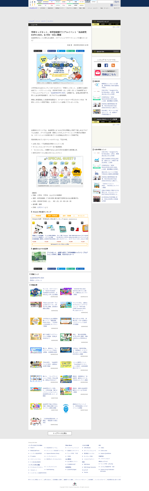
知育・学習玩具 (52, 215)
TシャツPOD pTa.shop (107, 464)
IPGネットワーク (103, 461)
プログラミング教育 (71, 8)
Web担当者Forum (34, 450)
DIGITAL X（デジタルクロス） (54, 459)
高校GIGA (50, 8)
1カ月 (117, 24)
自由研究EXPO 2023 (58, 93)
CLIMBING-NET (71, 464)
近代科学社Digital (71, 469)
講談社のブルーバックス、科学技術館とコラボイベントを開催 (80, 406)
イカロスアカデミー (89, 459)
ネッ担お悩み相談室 (35, 462)
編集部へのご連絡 (68, 479)
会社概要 (90, 479)
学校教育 (38, 215)
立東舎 (69, 456)
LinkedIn (82, 51)
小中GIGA (42, 8)
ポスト (39, 51)
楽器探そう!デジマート (73, 450)
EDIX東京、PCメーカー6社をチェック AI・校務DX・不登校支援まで (110, 112)
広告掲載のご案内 (57, 479)
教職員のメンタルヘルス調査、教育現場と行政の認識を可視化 (110, 85)
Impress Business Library (52, 453)
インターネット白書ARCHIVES (38, 473)
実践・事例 (82, 8)
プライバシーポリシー (80, 479)
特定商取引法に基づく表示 (114, 479)
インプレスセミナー (51, 456)
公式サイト (41, 207)
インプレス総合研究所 (36, 453)
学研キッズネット (36, 280)
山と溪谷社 (68, 459)
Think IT (32, 447)
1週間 (109, 24)
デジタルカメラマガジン (36, 467)
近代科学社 (68, 467)
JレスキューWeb (88, 456)
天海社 (102, 447)
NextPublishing (50, 469)
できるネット (33, 470)
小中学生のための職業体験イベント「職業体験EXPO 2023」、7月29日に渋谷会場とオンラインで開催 (50, 322)
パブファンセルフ (105, 458)
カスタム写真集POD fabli (107, 466)
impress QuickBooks (106, 453)
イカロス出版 (85, 445)
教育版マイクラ (60, 8)
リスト (44, 51)
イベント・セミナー (93, 8)
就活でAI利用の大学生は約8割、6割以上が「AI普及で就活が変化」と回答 (110, 160)
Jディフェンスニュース (90, 450)
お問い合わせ (47, 479)
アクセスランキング (103, 21)
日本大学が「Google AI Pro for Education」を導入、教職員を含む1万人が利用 (110, 92)
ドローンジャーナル (35, 459)
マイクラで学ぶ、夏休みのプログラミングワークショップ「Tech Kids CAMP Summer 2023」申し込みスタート (80, 306)
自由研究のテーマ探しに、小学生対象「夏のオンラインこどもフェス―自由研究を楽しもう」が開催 (50, 392)
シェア (53, 51)
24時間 (102, 24)
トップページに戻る (60, 433)
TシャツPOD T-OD (72, 453)
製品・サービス (105, 8)
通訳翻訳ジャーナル (89, 453)
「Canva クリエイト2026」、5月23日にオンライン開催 (110, 185)
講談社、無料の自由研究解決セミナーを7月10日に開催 (80, 390)
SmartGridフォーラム (51, 447)
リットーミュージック (73, 447)
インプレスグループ (100, 479)
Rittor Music (68, 445)
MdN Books (87, 464)
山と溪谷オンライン (72, 461)
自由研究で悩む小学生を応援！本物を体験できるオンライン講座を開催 (50, 406)
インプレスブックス (51, 466)
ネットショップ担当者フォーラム (55, 450)
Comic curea (104, 450)
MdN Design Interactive (90, 467)
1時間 (95, 24)
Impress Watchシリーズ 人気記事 (107, 119)
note (72, 51)
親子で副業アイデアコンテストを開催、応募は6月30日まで (50, 336)
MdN (83, 462)
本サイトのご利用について (35, 479)
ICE (100, 445)
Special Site (100, 51)
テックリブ (85, 470)
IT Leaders (33, 456)
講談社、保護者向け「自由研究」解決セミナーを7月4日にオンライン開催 (80, 378)
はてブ (62, 51)
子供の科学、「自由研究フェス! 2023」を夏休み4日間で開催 (50, 364)
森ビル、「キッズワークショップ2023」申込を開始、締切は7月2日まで (50, 378)
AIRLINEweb (87, 447)
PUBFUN (101, 456)
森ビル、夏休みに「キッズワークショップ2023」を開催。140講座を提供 (50, 350)
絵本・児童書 (67, 215)
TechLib (86, 472)
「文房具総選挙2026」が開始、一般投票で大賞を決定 (50, 420)
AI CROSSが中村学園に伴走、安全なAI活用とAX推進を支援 (110, 199)
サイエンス (81, 215)
